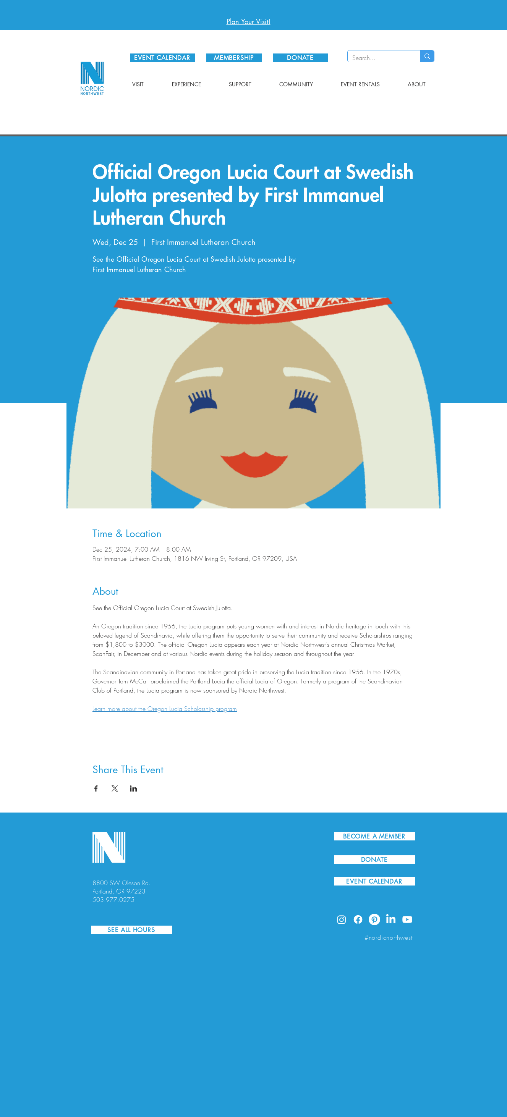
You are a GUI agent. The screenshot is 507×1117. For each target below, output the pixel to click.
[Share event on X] (114, 788)
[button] (138, 84)
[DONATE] (300, 57)
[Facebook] (358, 919)
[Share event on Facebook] (96, 788)
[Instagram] (341, 919)
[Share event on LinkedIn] (133, 788)
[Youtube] (407, 919)
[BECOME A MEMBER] (374, 836)
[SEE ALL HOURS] (131, 930)
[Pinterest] (374, 919)
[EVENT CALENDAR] (162, 57)
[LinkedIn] (391, 919)
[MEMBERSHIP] (234, 57)
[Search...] (378, 57)
